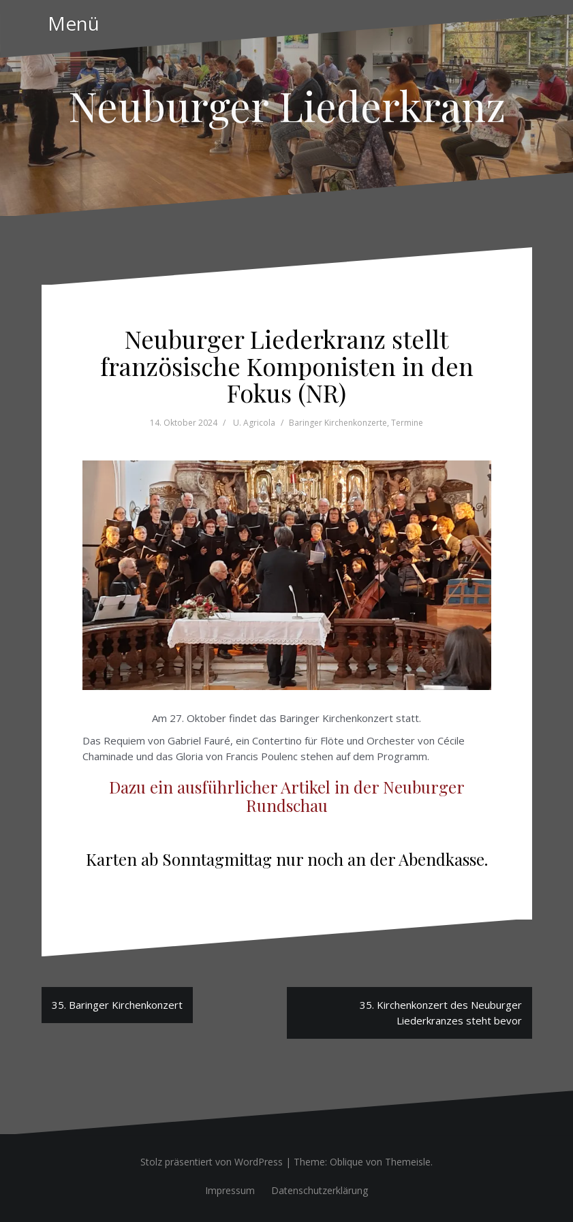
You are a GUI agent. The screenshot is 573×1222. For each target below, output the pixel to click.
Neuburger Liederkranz (287, 105)
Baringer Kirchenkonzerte (338, 422)
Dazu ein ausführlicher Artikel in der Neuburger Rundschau (287, 795)
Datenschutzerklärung (319, 1190)
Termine (407, 422)
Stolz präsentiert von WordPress (211, 1161)
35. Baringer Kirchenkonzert (117, 1005)
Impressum (230, 1190)
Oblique (346, 1161)
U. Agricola (254, 422)
